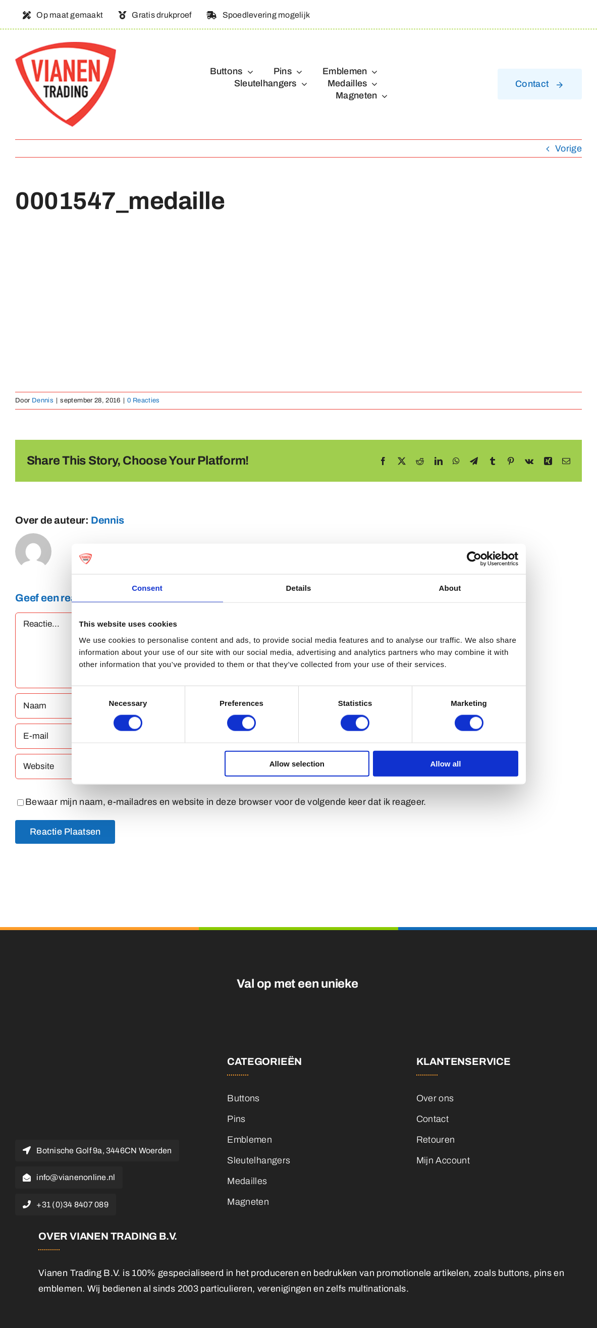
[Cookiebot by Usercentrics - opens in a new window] (474, 559)
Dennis (42, 400)
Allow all (445, 763)
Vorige (568, 148)
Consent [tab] (147, 588)
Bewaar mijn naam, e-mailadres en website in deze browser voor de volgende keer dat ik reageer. (225, 802)
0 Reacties (143, 400)
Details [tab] (298, 588)
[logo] (65, 46)
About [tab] (450, 588)
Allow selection (296, 763)
